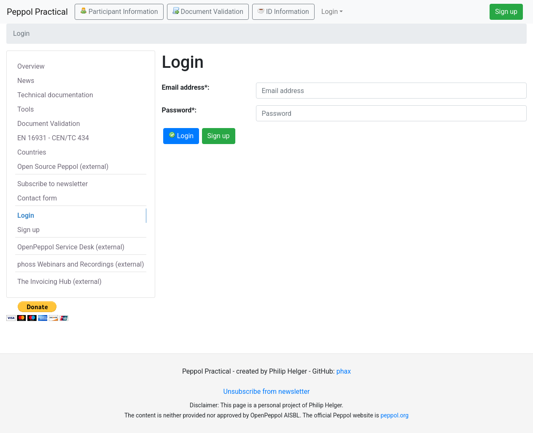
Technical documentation (55, 95)
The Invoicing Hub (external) (59, 282)
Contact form (37, 198)
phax (343, 371)
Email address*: (186, 87)
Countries (31, 152)
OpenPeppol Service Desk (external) (70, 247)
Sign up (506, 12)
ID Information (283, 11)
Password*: (179, 110)
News (25, 81)
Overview (31, 66)
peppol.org (394, 415)
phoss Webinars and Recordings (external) (80, 264)
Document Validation (207, 11)
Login (25, 215)
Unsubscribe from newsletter (266, 392)
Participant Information (119, 11)
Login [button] (329, 12)
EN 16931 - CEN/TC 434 (53, 138)
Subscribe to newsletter (52, 184)
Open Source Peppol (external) (62, 167)
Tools (25, 109)
